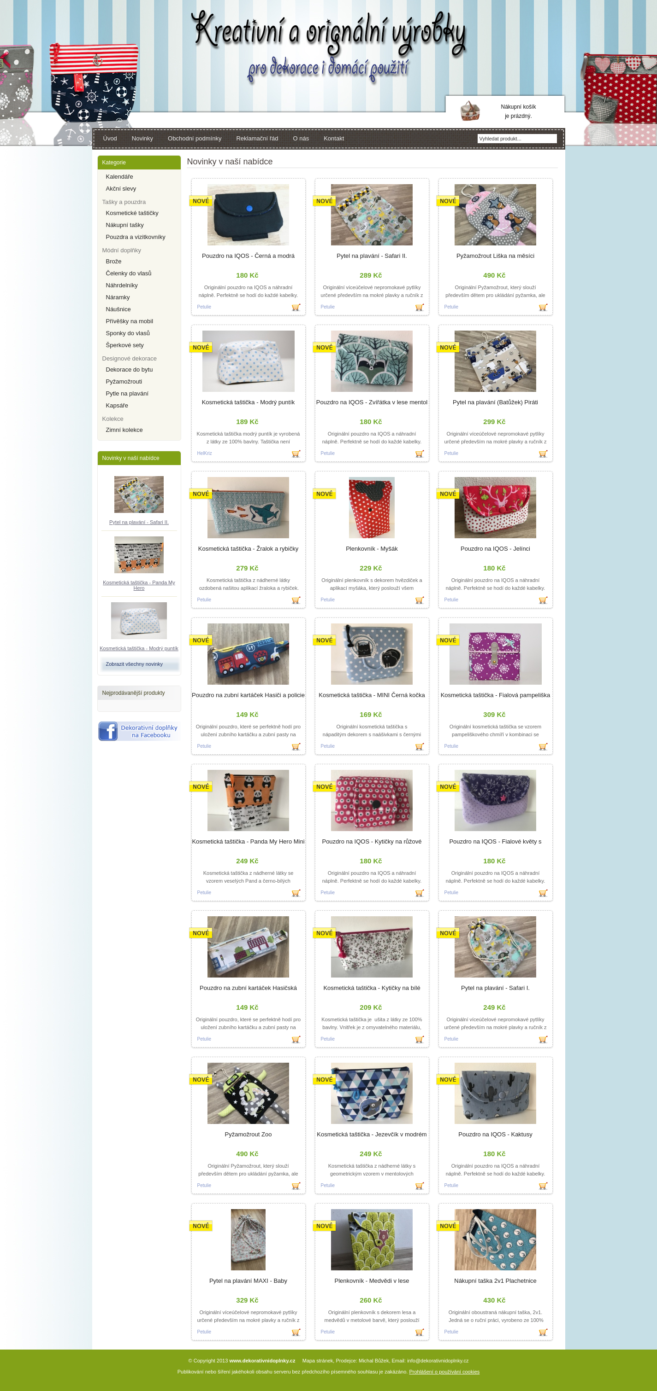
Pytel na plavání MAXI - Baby (248, 1280)
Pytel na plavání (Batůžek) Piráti (495, 402)
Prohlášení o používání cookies (444, 1371)
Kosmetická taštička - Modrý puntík (139, 648)
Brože (114, 261)
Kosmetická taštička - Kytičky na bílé (371, 987)
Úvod (110, 138)
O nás (301, 138)
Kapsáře (117, 405)
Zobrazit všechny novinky (134, 664)
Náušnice (118, 309)
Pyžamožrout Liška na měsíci (495, 255)
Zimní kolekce (124, 429)
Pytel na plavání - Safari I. (495, 987)
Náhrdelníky (122, 285)
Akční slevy (121, 188)
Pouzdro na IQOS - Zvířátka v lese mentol (371, 402)
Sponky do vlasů (128, 333)
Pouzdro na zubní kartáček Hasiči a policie (248, 695)
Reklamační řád (257, 138)
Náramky (118, 297)
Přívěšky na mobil (130, 321)
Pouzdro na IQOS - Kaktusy (495, 1134)
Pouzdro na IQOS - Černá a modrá (248, 255)
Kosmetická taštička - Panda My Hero (139, 585)
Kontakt (334, 138)
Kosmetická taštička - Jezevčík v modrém (371, 1134)
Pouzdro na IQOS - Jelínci (495, 548)
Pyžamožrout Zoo (248, 1134)
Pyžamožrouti (124, 381)
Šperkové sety (125, 345)
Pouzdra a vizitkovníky (136, 236)
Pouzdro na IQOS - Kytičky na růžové (371, 841)
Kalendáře (119, 176)
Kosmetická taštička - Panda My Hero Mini (248, 841)
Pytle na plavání (127, 393)
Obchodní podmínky (194, 138)
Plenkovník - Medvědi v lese (372, 1280)
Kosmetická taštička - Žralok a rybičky (248, 548)
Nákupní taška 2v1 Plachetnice (495, 1280)
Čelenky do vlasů (129, 273)
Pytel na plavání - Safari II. (139, 522)
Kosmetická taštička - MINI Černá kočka (372, 695)
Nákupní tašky (125, 224)
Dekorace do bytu (129, 369)
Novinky (142, 138)
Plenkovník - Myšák (372, 548)
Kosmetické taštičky (132, 213)
